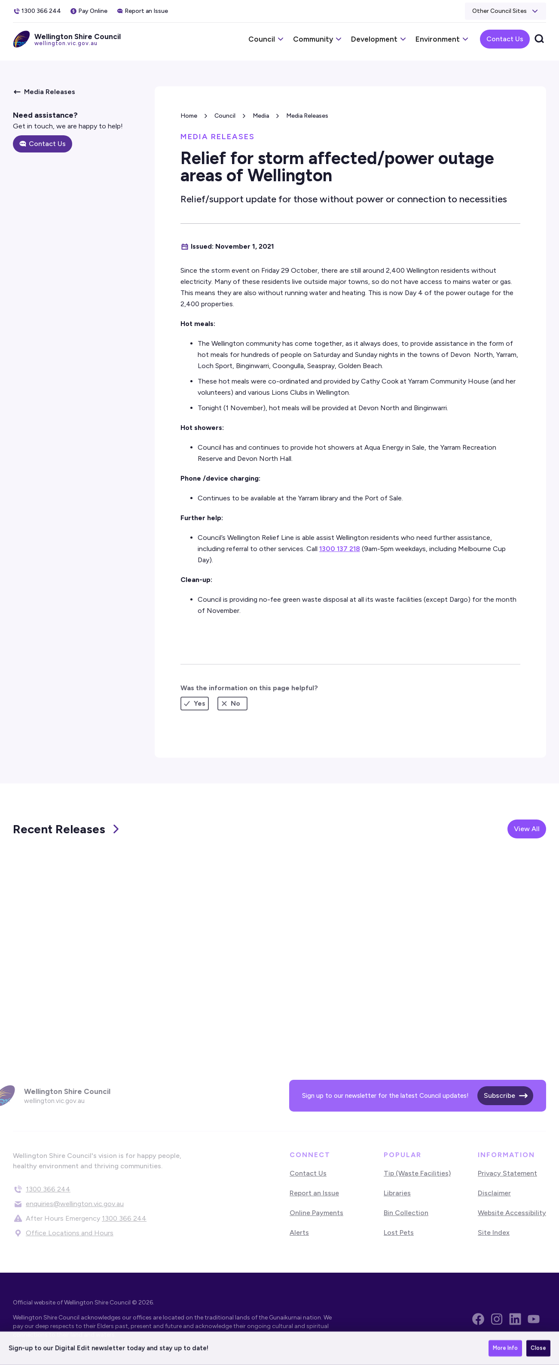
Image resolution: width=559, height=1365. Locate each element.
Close (538, 1349)
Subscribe (499, 1095)
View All (527, 829)
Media (261, 115)
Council (224, 115)
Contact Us (504, 39)
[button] (505, 11)
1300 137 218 (339, 549)
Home (188, 115)
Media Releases (307, 115)
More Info (505, 1349)
